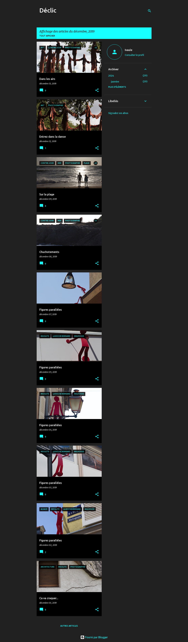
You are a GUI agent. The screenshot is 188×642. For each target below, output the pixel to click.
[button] (97, 90)
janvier (115, 81)
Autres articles (69, 626)
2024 (111, 75)
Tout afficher (47, 36)
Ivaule (128, 49)
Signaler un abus (118, 113)
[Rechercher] (149, 11)
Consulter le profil (134, 55)
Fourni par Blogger (94, 637)
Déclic (47, 10)
